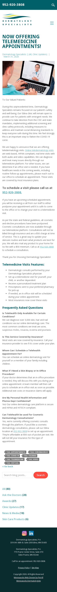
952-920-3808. (12, 192)
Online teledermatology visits (39, 150)
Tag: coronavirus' (39, 452)
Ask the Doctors (11, 495)
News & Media (10, 513)
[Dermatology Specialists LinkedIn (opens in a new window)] (31, 533)
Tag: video (33, 459)
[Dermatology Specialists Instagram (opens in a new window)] (24, 533)
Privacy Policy (24, 567)
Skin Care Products (13, 519)
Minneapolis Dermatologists (28, 581)
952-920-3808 (13, 4)
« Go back (7, 466)
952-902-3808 (20, 431)
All (30, 54)
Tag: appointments (15, 452)
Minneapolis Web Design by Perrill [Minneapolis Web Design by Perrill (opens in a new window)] (28, 577)
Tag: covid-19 (12, 456)
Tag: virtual (12, 463)
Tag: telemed (30, 456)
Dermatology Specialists (20, 21)
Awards (6, 501)
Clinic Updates (40, 54)
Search (51, 5)
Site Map (35, 567)
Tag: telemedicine (14, 459)
